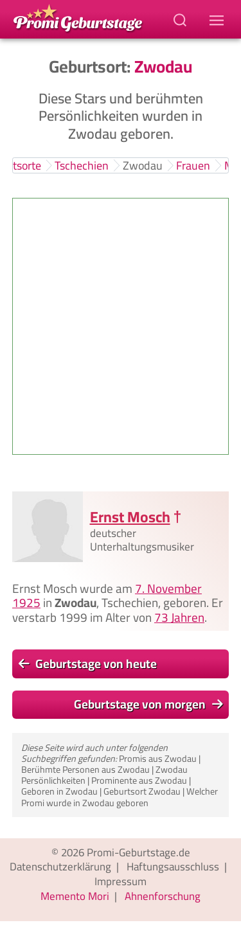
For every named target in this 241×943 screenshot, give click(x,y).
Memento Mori (74, 896)
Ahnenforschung (163, 896)
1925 (26, 603)
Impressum (120, 881)
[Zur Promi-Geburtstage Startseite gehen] (77, 17)
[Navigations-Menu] (218, 19)
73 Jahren (179, 617)
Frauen (193, 165)
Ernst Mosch (130, 517)
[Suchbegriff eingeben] (181, 19)
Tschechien (82, 165)
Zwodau (143, 165)
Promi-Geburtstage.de (138, 852)
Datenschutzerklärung (60, 866)
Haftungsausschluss (173, 866)
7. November (168, 588)
